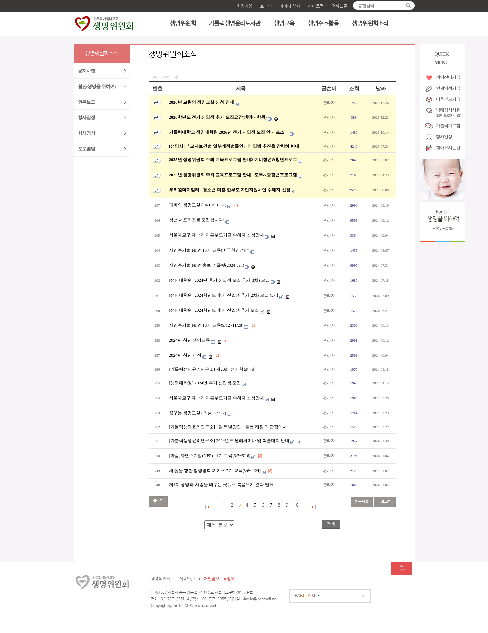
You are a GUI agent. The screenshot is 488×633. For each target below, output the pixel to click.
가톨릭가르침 (448, 125)
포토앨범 (86, 148)
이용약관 (187, 579)
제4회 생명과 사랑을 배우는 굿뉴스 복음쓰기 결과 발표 (221, 484)
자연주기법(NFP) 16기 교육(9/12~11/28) (206, 325)
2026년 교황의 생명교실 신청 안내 (201, 102)
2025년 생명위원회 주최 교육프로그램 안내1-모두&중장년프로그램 (233, 174)
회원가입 (244, 6)
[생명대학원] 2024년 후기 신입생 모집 (205, 382)
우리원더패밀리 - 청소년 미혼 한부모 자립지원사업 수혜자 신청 (229, 189)
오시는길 (339, 6)
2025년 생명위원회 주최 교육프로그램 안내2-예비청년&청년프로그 (233, 159)
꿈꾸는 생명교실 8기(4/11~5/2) (197, 412)
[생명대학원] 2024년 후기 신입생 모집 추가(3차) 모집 (219, 280)
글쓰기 (158, 501)
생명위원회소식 (370, 23)
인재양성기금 (448, 88)
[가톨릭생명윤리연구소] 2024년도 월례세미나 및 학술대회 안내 (229, 440)
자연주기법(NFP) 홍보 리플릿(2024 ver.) (206, 265)
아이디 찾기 (289, 6)
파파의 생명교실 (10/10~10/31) (197, 204)
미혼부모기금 (448, 99)
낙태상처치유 (448, 111)
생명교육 (284, 23)
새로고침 (384, 501)
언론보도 (86, 102)
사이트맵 (316, 6)
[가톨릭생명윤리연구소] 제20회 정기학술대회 (212, 369)
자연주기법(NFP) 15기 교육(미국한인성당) (209, 250)
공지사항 (86, 70)
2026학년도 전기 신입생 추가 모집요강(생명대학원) (218, 117)
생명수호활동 (323, 23)
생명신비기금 (448, 77)
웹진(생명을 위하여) (97, 86)
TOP (401, 570)
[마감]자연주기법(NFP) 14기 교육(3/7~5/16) (210, 455)
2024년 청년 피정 (185, 355)
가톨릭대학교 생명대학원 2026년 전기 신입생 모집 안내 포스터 (229, 132)
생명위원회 (183, 23)
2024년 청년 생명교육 (189, 340)
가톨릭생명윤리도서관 (234, 23)
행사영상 (86, 133)
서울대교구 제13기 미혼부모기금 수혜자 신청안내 (216, 234)
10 (296, 505)
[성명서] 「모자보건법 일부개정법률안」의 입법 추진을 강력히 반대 (234, 146)
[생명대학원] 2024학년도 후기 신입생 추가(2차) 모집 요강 (223, 295)
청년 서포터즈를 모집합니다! (197, 219)
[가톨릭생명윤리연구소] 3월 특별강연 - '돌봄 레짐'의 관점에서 (228, 426)
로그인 (266, 6)
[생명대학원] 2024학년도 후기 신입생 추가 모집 (214, 310)
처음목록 (361, 501)
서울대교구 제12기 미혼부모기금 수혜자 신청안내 (216, 397)
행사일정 (444, 136)
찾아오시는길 (448, 147)
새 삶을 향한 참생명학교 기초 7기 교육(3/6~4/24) (215, 470)
